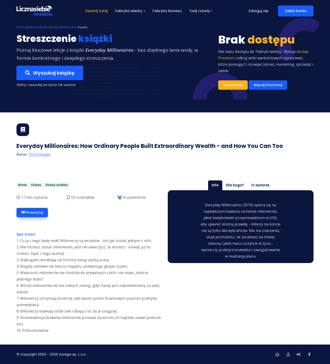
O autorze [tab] (260, 185)
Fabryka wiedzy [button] (129, 10)
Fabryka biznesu (167, 10)
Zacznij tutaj (96, 10)
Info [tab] (215, 185)
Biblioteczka (67, 27)
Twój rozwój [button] (199, 10)
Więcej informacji (268, 85)
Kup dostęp (233, 85)
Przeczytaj (32, 212)
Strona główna (25, 27)
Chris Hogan (39, 154)
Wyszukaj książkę (49, 73)
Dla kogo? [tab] (235, 185)
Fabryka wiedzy (47, 27)
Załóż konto (296, 11)
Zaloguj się (258, 11)
